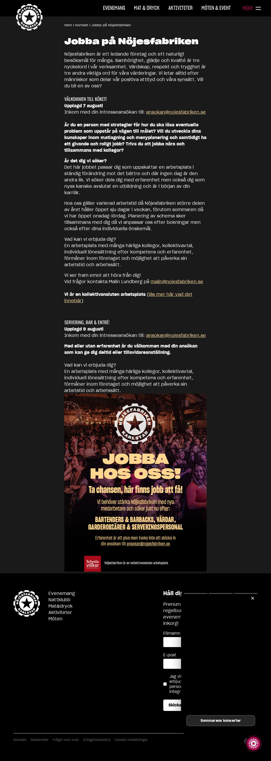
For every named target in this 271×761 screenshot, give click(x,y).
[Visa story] (253, 743)
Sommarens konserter (221, 720)
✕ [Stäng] (253, 598)
